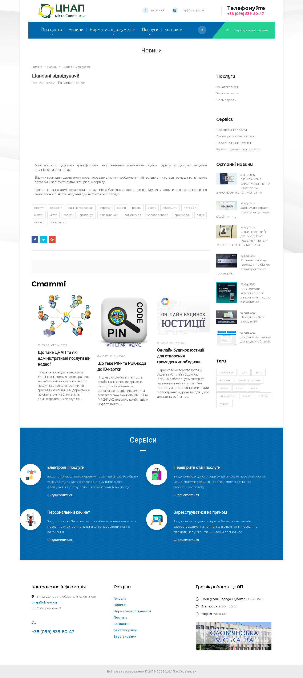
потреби (190, 207)
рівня (200, 215)
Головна (37, 66)
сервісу (105, 207)
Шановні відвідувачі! (77, 66)
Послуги (120, 617)
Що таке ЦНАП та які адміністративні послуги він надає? (64, 358)
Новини (76, 30)
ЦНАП (244, 372)
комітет (247, 395)
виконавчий (227, 395)
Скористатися (60, 495)
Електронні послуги (231, 130)
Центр (258, 372)
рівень (136, 207)
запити (68, 215)
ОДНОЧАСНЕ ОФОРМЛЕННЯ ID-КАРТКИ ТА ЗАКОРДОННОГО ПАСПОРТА (243, 183)
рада (254, 387)
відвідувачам (109, 215)
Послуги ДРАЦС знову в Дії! (253, 317)
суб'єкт (263, 395)
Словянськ (57, 222)
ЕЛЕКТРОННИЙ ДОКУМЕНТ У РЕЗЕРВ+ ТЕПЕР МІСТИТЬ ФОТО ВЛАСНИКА (241, 236)
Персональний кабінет (246, 30)
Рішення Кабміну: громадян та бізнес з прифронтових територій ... (243, 264)
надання (225, 380)
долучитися (132, 215)
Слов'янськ (226, 372)
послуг (224, 387)
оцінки (121, 207)
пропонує (86, 215)
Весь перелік (226, 100)
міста (53, 215)
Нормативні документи (132, 611)
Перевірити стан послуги (235, 136)
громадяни (182, 215)
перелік (224, 403)
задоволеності (158, 215)
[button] (202, 30)
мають (38, 215)
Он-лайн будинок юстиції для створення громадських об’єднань (180, 356)
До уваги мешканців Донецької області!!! (256, 337)
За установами (227, 93)
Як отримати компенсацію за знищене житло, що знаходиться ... (255, 293)
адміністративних (249, 380)
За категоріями (227, 87)
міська (239, 387)
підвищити (170, 207)
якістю (39, 222)
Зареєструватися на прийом (238, 149)
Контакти (121, 624)
